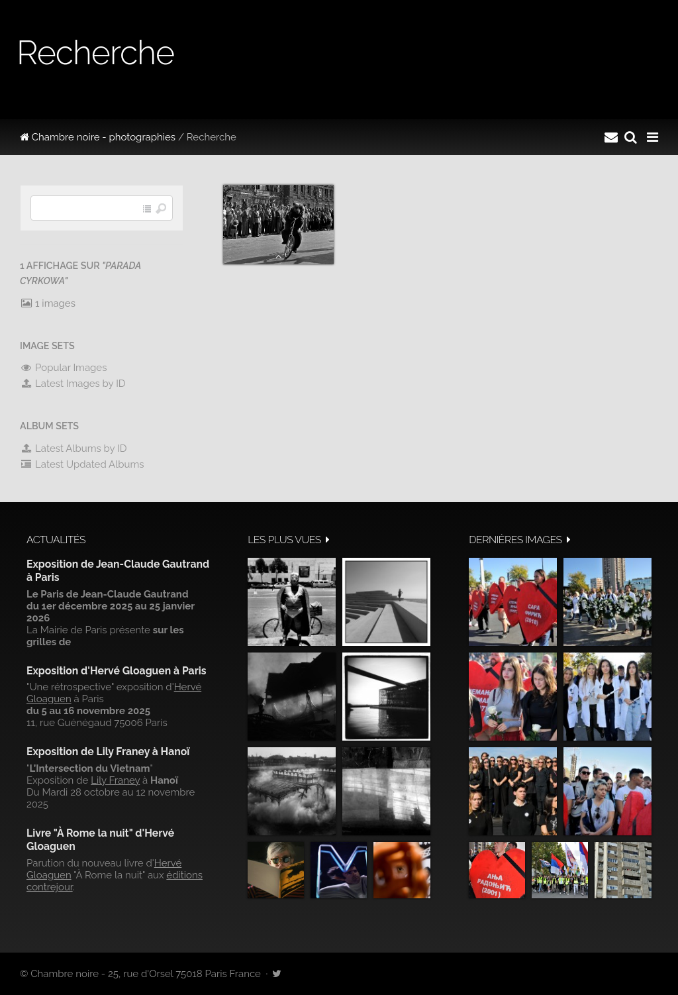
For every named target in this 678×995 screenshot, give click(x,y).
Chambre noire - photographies (97, 137)
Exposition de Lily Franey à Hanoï (107, 751)
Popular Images (63, 368)
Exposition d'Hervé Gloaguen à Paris (116, 670)
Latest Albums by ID (73, 448)
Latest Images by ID (73, 384)
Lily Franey (115, 780)
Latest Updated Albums (82, 464)
